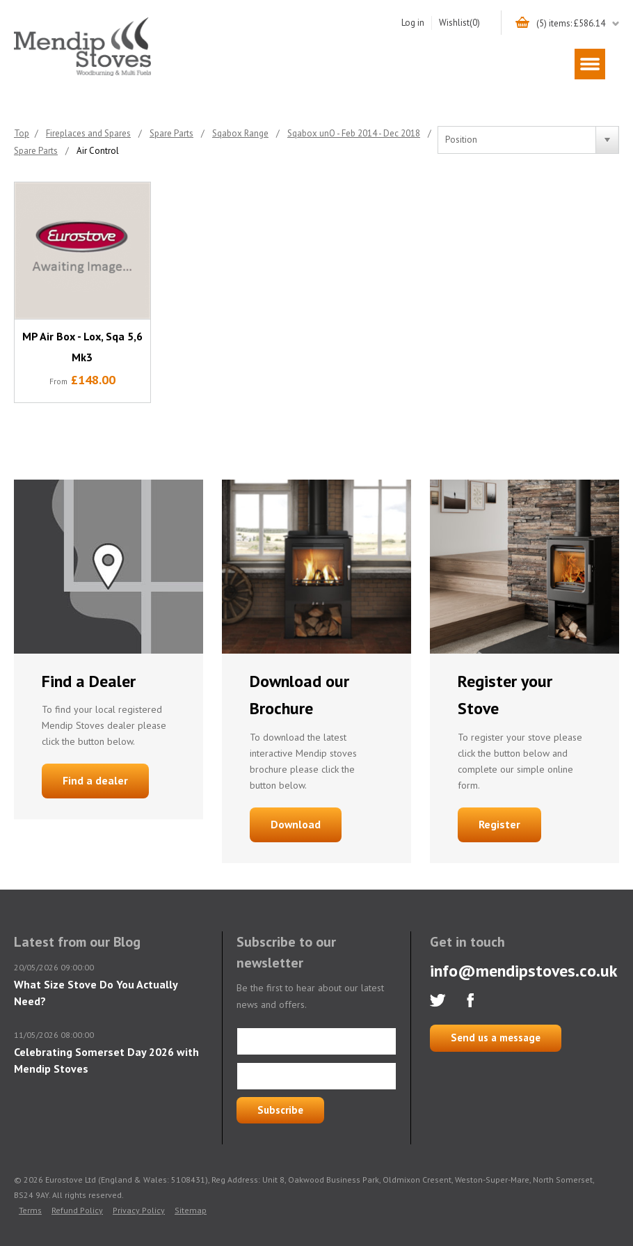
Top (21, 133)
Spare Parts (171, 133)
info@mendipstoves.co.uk (524, 970)
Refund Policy (77, 1210)
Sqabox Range (240, 133)
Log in (412, 23)
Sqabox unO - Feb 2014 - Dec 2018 (353, 133)
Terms (30, 1210)
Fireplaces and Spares (88, 133)
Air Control (98, 151)
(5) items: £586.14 (570, 23)
